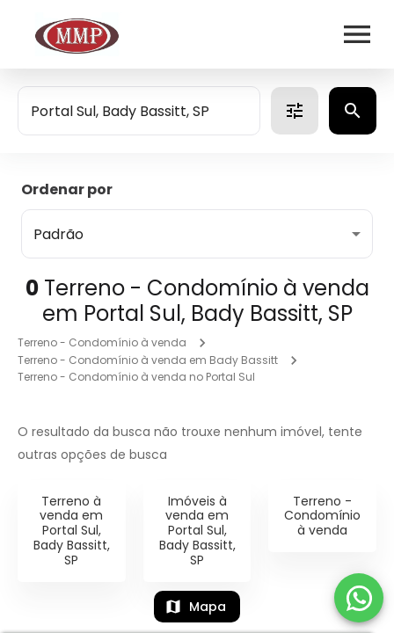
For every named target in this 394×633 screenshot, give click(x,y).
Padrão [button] (58, 234)
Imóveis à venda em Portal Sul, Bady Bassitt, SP (197, 530)
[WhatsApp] (358, 597)
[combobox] (139, 110)
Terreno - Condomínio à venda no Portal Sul (136, 376)
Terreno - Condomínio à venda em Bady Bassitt (148, 360)
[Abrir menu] (357, 34)
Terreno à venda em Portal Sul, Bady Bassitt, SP (71, 530)
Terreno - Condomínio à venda (102, 342)
